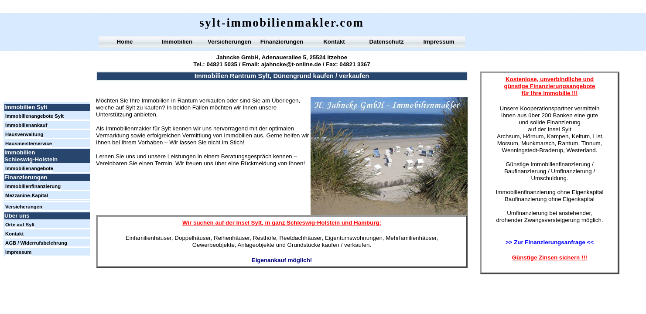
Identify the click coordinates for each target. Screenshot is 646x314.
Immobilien (177, 41)
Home (124, 41)
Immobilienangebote (29, 168)
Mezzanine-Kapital (26, 195)
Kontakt (334, 41)
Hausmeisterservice (28, 143)
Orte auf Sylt (19, 224)
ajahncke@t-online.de (291, 64)
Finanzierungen (281, 41)
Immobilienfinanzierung (33, 186)
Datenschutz (386, 41)
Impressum (438, 41)
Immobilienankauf (26, 125)
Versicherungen (229, 41)
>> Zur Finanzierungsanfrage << (550, 242)
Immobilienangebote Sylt (34, 116)
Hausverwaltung (24, 134)
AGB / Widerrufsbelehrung (36, 243)
